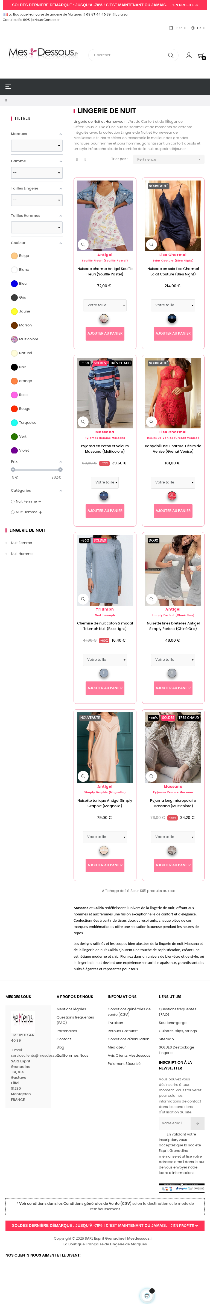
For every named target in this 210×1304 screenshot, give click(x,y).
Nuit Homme (22, 554)
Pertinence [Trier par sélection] (170, 159)
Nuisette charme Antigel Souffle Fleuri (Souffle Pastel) (105, 271)
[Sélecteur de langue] (197, 28)
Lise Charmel (173, 255)
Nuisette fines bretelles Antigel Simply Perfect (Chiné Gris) (173, 626)
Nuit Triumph (105, 615)
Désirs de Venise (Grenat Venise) (173, 438)
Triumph (105, 609)
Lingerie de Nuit (27, 530)
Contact (64, 1039)
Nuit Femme (21, 543)
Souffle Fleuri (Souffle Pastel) (105, 261)
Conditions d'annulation (128, 1039)
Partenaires (67, 1031)
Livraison (115, 1023)
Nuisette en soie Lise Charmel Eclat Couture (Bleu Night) (173, 271)
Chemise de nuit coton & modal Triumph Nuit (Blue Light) (105, 626)
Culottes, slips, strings (178, 1031)
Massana (104, 432)
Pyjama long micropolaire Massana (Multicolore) (173, 803)
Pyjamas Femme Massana (173, 792)
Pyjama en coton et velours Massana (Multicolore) (105, 448)
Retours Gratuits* (123, 1031)
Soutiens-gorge (172, 1023)
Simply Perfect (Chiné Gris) (173, 615)
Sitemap (166, 1039)
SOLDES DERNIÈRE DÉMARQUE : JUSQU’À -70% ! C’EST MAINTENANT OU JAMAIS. (105, 5)
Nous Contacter (46, 20)
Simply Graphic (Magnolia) (105, 792)
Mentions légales (71, 1009)
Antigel (105, 255)
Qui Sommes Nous (72, 1055)
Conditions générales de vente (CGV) (129, 1012)
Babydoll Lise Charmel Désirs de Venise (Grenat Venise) (173, 448)
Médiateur (117, 1047)
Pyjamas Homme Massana (105, 438)
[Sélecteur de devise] (177, 28)
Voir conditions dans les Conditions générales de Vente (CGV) (75, 1204)
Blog (60, 1047)
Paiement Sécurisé (124, 1064)
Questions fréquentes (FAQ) (75, 1020)
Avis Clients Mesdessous (129, 1055)
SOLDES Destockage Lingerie (176, 1050)
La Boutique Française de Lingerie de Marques (42, 14)
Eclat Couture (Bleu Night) (173, 261)
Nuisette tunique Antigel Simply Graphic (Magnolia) (104, 803)
